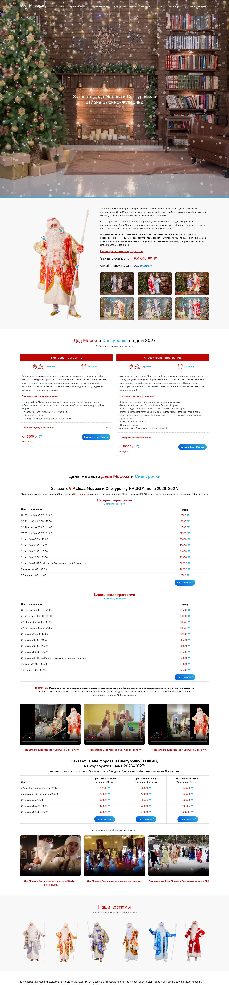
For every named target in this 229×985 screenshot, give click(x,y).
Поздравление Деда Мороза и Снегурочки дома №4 (115, 749)
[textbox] (64, 427)
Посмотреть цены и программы (121, 251)
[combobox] (66, 427)
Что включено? (185, 582)
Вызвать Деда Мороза (96, 437)
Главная (62, 6)
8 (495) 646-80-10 (199, 6)
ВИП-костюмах (81, 493)
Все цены (27, 441)
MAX (162, 6)
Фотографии (119, 6)
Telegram (177, 6)
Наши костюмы (101, 6)
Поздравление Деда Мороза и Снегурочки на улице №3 (179, 881)
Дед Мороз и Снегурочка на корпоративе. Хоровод (114, 881)
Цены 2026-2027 (79, 6)
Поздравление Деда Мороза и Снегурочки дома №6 (179, 749)
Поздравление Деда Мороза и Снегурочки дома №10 (50, 749)
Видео (133, 6)
